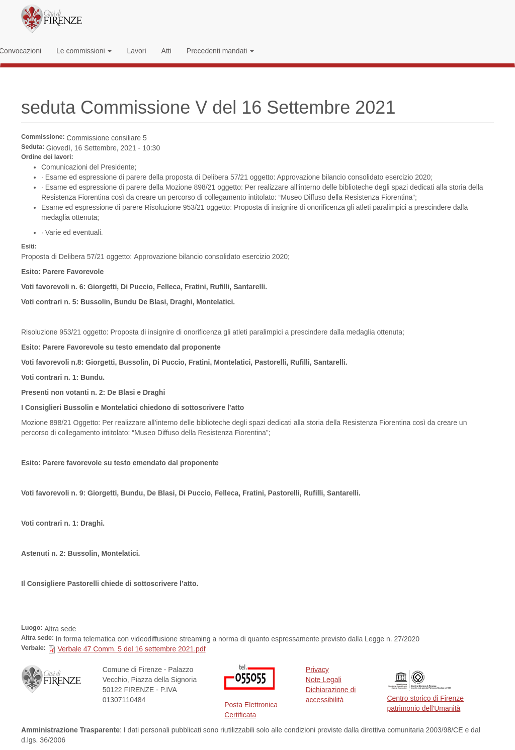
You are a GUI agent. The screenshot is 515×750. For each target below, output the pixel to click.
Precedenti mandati (220, 51)
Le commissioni (84, 51)
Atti (166, 51)
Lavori (136, 51)
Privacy (317, 669)
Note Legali (323, 680)
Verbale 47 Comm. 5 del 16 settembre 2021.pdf (131, 649)
